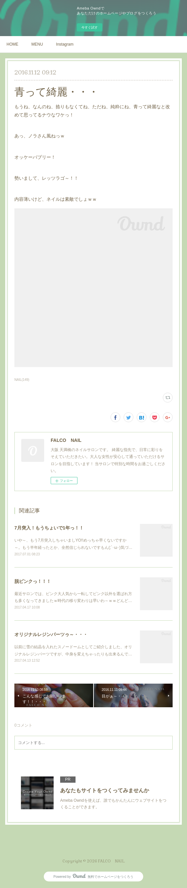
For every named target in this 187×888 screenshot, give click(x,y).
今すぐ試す (89, 27)
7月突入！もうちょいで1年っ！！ (49, 527)
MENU (37, 44)
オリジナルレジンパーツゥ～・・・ (51, 634)
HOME (12, 44)
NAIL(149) (21, 380)
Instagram (64, 44)
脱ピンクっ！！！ (32, 581)
